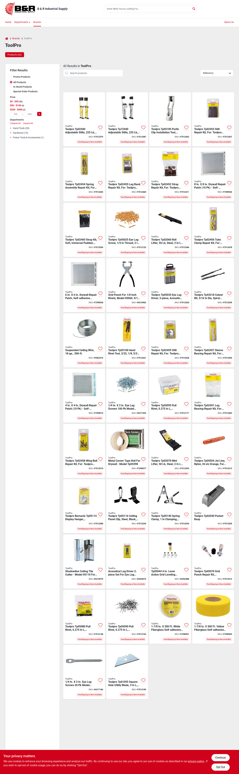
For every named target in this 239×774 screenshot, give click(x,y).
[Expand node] (11, 128)
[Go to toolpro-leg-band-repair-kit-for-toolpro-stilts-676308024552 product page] (127, 175)
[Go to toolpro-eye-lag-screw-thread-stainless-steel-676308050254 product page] (127, 230)
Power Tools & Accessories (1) (28, 137)
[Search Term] (150, 8)
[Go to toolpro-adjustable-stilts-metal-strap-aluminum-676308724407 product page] (127, 119)
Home (8, 22)
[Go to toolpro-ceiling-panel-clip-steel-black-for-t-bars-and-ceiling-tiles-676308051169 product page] (127, 506)
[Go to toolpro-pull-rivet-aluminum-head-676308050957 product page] (170, 396)
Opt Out (220, 767)
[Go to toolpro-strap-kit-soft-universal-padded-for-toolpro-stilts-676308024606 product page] (84, 230)
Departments (21, 22)
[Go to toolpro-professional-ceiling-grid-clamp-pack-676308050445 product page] (170, 561)
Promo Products (21, 77)
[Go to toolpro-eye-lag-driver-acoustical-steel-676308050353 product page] (170, 285)
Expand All (28, 123)
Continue (220, 757)
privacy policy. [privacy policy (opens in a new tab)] (196, 761)
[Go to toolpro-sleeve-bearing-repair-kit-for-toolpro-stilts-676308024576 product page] (213, 340)
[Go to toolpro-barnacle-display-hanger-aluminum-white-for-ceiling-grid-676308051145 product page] (84, 506)
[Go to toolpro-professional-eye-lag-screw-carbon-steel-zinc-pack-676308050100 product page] (84, 672)
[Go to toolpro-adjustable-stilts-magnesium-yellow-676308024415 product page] (84, 119)
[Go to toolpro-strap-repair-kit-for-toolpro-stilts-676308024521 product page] (170, 175)
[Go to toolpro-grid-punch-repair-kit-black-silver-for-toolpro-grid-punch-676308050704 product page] (213, 561)
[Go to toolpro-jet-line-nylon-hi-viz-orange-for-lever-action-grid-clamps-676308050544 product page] (213, 451)
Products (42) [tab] (14, 54)
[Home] (6, 38)
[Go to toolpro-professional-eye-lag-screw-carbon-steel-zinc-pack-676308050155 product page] (127, 396)
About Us (229, 22)
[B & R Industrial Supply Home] (20, 8)
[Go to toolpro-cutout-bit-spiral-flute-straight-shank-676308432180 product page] (213, 285)
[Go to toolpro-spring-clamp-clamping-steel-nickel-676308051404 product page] (170, 506)
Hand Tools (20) (21, 128)
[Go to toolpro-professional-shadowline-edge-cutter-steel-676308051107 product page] (84, 561)
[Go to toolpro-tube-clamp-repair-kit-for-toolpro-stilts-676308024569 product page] (213, 230)
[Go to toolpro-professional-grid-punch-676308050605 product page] (127, 285)
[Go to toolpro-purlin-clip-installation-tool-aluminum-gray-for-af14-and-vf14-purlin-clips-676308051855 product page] (170, 119)
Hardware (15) (20, 132)
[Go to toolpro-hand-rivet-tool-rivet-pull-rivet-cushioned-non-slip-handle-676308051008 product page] (127, 340)
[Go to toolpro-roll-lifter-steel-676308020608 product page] (170, 230)
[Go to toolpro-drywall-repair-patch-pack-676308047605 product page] (84, 285)
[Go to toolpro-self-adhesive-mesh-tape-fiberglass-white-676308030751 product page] (170, 617)
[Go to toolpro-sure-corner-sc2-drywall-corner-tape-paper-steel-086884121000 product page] (127, 451)
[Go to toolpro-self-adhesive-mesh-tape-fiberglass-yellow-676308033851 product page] (213, 617)
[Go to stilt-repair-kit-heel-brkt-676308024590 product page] (170, 340)
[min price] (16, 114)
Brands (37, 22)
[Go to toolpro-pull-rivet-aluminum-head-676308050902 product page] (127, 617)
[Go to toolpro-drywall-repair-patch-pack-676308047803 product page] (213, 175)
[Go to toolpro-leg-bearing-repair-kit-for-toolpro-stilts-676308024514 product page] (213, 396)
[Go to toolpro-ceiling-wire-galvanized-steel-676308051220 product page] (84, 340)
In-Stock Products (22, 87)
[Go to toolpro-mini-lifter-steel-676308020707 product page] (170, 451)
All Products (19, 82)
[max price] (30, 114)
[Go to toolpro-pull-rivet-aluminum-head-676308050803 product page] (84, 617)
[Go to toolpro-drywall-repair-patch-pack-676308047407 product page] (84, 396)
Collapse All (15, 123)
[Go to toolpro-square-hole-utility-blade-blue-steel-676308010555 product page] (127, 672)
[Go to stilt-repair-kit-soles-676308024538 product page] (213, 119)
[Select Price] (39, 114)
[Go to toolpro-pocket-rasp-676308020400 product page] (213, 506)
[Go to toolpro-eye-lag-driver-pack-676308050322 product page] (127, 561)
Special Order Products (25, 91)
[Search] (194, 8)
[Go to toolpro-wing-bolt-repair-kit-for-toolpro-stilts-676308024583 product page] (84, 451)
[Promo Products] (11, 76)
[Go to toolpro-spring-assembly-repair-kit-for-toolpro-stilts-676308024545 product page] (84, 175)
